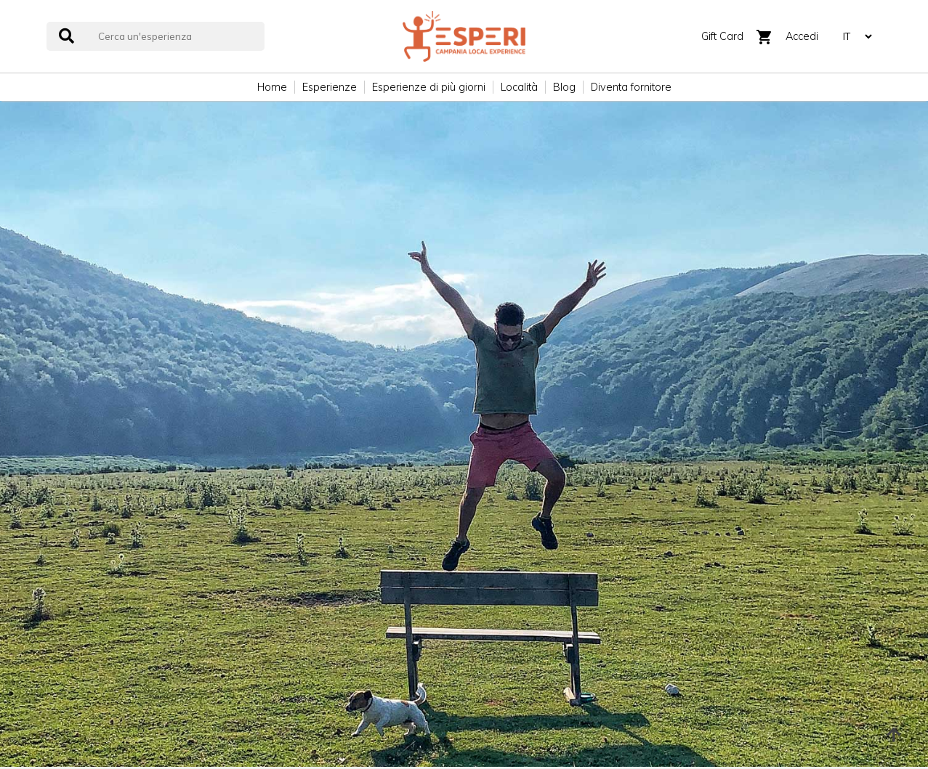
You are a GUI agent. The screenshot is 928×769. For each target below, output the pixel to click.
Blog (564, 87)
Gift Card (722, 36)
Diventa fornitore (631, 87)
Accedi (802, 36)
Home (272, 87)
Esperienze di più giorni (428, 87)
